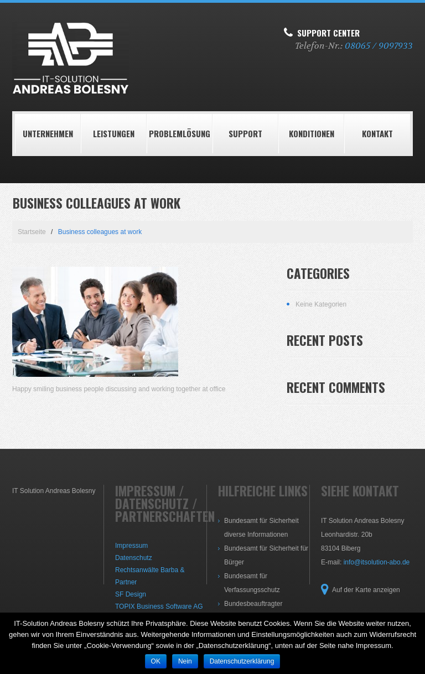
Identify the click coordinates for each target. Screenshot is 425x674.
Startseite (32, 232)
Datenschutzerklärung (242, 661)
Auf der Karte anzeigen (366, 590)
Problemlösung (179, 133)
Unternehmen (48, 133)
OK (155, 661)
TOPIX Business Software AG (159, 606)
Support (245, 133)
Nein (185, 661)
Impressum (131, 545)
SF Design (130, 594)
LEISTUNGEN (113, 133)
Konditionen (311, 133)
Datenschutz (133, 558)
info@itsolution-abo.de (377, 562)
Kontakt (377, 133)
